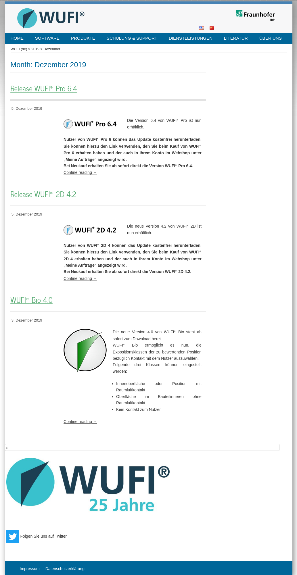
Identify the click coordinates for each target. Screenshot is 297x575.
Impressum (30, 568)
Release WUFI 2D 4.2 (43, 194)
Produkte (83, 38)
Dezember (51, 49)
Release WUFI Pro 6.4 (43, 88)
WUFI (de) (19, 49)
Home (17, 38)
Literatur (236, 38)
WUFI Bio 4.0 (31, 300)
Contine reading (80, 172)
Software (47, 38)
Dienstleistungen (190, 38)
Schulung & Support (132, 38)
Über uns (270, 38)
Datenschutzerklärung (65, 568)
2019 (35, 49)
